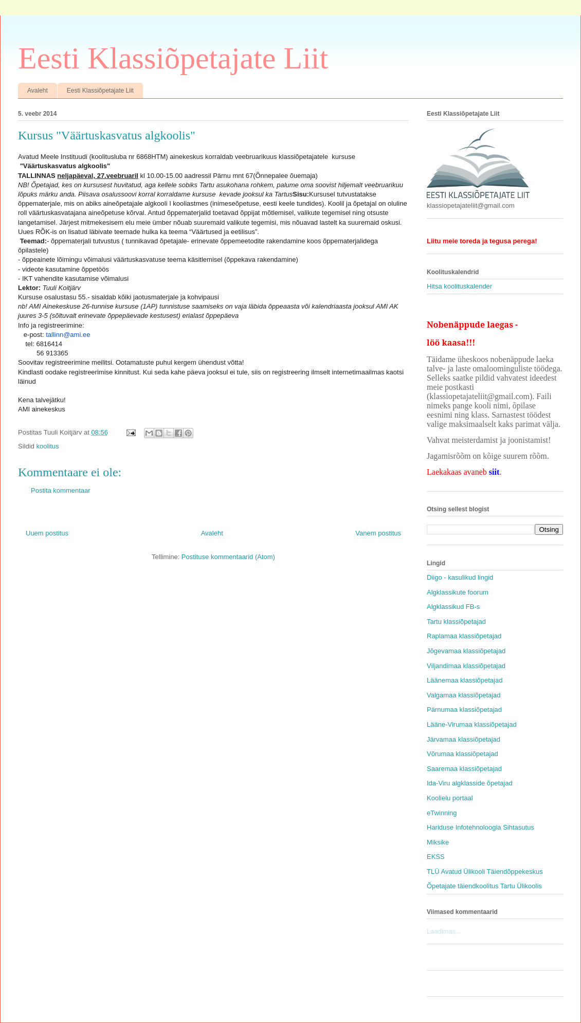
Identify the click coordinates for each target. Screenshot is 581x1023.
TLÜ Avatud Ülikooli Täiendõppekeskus (485, 871)
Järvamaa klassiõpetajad (463, 739)
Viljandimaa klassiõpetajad (466, 666)
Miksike (438, 842)
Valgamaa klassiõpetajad (464, 695)
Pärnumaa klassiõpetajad (464, 709)
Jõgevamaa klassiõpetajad (466, 651)
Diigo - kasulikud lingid (460, 577)
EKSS (436, 856)
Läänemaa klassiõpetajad (464, 680)
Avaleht (37, 90)
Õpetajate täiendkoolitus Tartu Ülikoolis (484, 886)
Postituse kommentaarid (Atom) (228, 557)
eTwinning (442, 813)
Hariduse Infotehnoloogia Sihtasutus (480, 827)
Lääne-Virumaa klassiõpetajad (472, 724)
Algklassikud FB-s (453, 607)
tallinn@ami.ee (68, 334)
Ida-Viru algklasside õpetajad (470, 783)
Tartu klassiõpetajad (456, 621)
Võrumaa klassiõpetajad (462, 754)
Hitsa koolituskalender (459, 286)
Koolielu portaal (450, 798)
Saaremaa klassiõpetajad (464, 769)
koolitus (47, 446)
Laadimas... (444, 931)
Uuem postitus (47, 533)
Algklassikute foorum (457, 592)
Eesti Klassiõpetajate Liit (173, 58)
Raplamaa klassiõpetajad (464, 636)
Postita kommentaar (60, 490)
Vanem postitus (378, 533)
